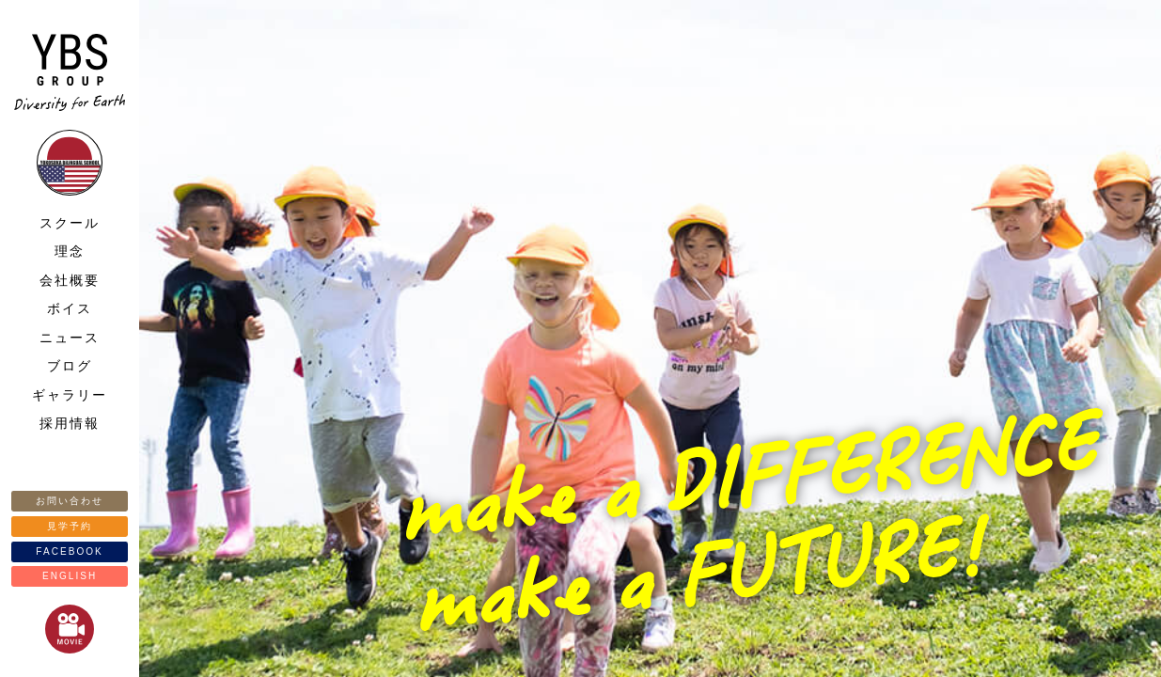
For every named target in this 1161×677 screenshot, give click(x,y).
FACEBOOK (69, 551)
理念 (70, 251)
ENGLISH (69, 576)
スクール (69, 222)
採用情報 (69, 423)
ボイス (69, 308)
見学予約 (69, 526)
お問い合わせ (69, 501)
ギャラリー (69, 394)
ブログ (69, 365)
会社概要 (69, 280)
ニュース (69, 337)
